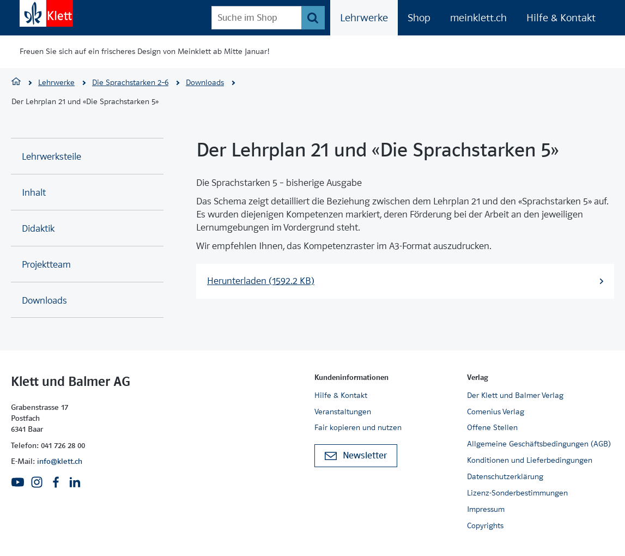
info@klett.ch (59, 461)
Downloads (205, 82)
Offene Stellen (492, 427)
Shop (419, 18)
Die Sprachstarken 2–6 (130, 82)
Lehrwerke (364, 18)
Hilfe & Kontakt (561, 18)
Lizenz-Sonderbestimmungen (517, 493)
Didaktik (38, 228)
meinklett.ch (478, 18)
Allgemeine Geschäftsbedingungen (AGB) (539, 444)
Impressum (486, 509)
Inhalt (34, 192)
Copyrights (485, 525)
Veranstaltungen (342, 411)
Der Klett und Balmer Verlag (515, 395)
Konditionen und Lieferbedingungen (529, 460)
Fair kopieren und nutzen (358, 427)
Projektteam (46, 264)
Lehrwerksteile (51, 156)
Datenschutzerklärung (505, 476)
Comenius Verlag (495, 411)
